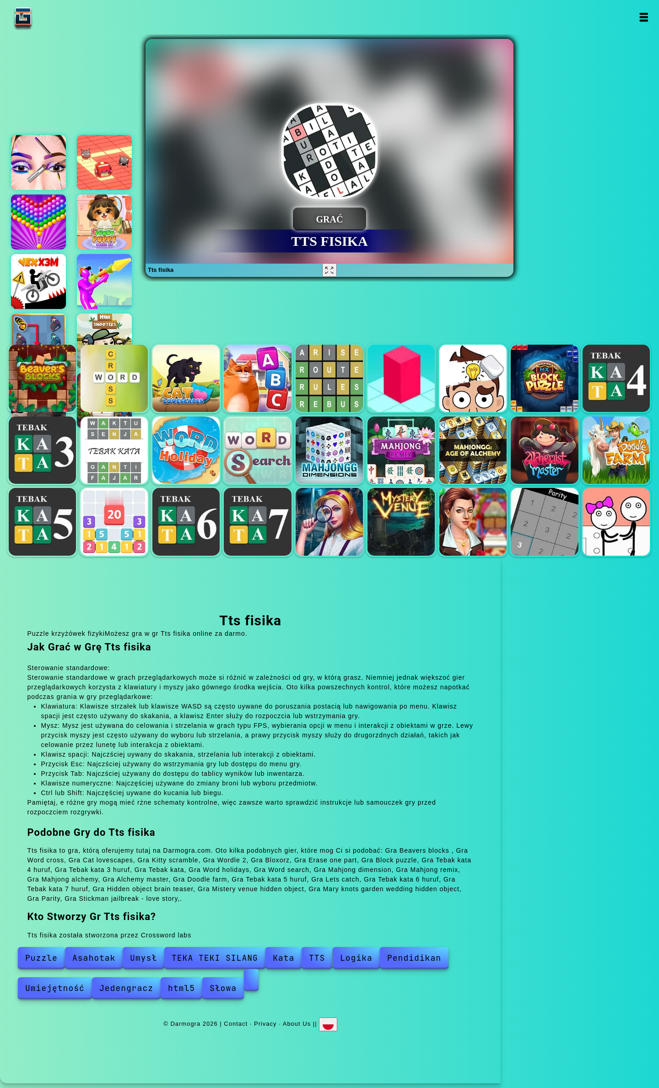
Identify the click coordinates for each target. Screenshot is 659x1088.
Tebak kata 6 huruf (186, 521)
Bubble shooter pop (38, 222)
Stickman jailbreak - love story (616, 521)
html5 (181, 988)
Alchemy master (544, 450)
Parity (544, 521)
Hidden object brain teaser (329, 521)
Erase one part (473, 378)
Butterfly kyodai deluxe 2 (38, 341)
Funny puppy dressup (104, 222)
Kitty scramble (257, 378)
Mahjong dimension (329, 450)
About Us (297, 1023)
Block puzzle (544, 378)
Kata (283, 958)
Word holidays (186, 450)
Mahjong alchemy (473, 450)
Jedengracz (126, 988)
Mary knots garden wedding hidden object (473, 521)
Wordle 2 (329, 378)
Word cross (114, 378)
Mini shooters (104, 341)
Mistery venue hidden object (401, 521)
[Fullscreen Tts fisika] (329, 270)
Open (644, 17)
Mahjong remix (401, 450)
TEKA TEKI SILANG (215, 958)
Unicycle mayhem (104, 281)
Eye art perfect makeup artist (38, 162)
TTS (317, 958)
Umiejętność (55, 988)
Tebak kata (114, 450)
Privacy (265, 1023)
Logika (356, 958)
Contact (236, 1023)
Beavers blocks (42, 378)
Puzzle (41, 958)
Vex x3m (38, 281)
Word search (257, 450)
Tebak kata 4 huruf (616, 378)
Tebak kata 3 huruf (42, 450)
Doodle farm (616, 450)
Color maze (104, 162)
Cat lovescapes (186, 378)
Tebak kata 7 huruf (257, 521)
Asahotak (93, 958)
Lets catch (114, 521)
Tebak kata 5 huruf (42, 521)
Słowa (223, 988)
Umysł (143, 958)
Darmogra (51, 17)
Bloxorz (401, 378)
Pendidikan (414, 958)
